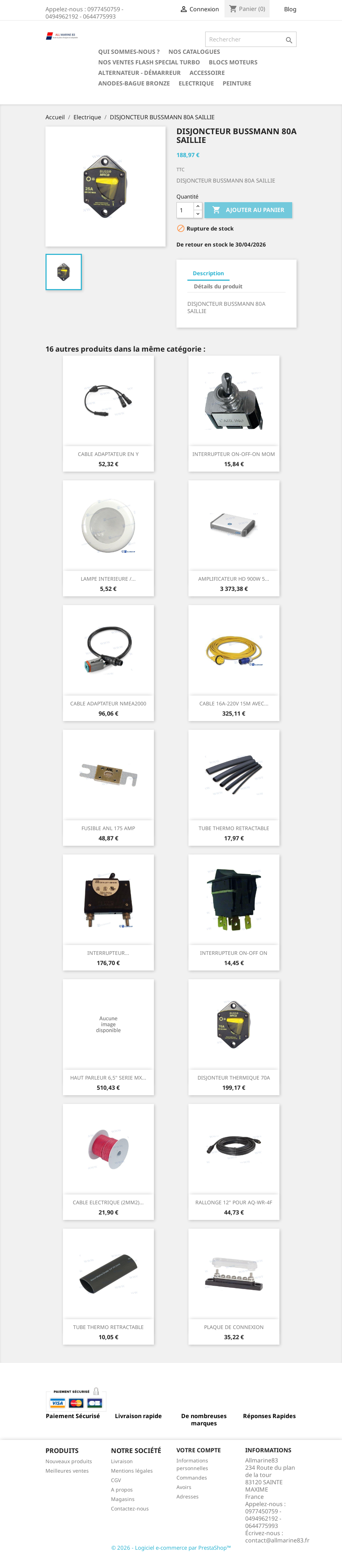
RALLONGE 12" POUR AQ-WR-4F (233, 1202)
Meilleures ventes (67, 1470)
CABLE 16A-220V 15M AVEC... (234, 703)
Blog (290, 9)
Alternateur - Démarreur (139, 73)
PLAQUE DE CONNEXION (234, 1327)
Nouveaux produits (68, 1461)
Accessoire (207, 73)
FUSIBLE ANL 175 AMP (108, 828)
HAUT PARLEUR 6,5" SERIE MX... (108, 1077)
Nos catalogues (194, 52)
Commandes (191, 1477)
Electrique (196, 83)
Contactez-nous (130, 1508)
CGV (116, 1480)
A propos (122, 1489)
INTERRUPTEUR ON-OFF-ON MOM (233, 454)
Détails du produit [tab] (218, 286)
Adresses (187, 1496)
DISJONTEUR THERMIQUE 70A (234, 1077)
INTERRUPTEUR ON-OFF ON (233, 952)
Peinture (237, 83)
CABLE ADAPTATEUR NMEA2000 (108, 703)
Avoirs (183, 1487)
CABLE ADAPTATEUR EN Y (108, 454)
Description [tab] (208, 273)
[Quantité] (185, 210)
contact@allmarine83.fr (277, 1540)
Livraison (122, 1461)
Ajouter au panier (248, 210)
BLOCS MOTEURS (233, 62)
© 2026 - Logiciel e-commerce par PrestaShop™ (171, 1547)
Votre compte (198, 1450)
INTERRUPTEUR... (108, 952)
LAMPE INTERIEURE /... (108, 578)
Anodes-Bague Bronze (134, 83)
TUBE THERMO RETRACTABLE (234, 828)
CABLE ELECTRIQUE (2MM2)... (108, 1202)
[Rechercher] (251, 39)
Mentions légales (132, 1470)
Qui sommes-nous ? (129, 52)
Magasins (123, 1499)
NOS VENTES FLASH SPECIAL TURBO (149, 62)
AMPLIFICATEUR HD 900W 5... (233, 578)
